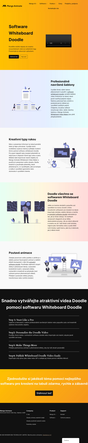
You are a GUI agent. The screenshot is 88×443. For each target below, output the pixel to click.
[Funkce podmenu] (55, 3)
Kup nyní (23, 56)
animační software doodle (58, 214)
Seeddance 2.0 (47, 435)
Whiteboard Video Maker (59, 114)
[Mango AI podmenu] (36, 3)
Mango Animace (6, 411)
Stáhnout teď (14, 56)
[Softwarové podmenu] (46, 3)
